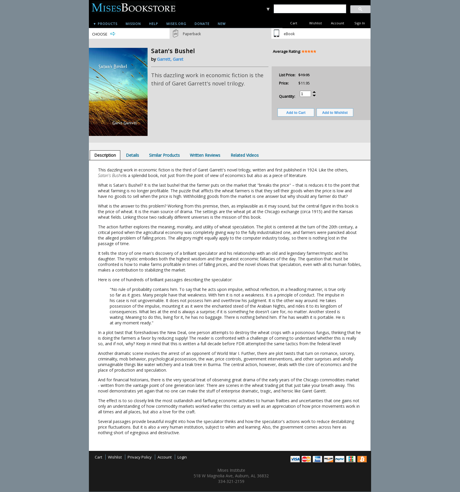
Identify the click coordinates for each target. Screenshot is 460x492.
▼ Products (105, 23)
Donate (202, 23)
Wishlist (315, 23)
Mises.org (176, 23)
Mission (133, 23)
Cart (293, 23)
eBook (289, 33)
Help (153, 23)
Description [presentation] (105, 155)
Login (182, 457)
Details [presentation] (132, 155)
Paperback (192, 33)
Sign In (359, 23)
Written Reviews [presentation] (205, 155)
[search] (310, 9)
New (222, 23)
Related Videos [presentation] (245, 155)
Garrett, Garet (170, 59)
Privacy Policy (140, 457)
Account (337, 23)
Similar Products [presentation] (164, 155)
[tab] (105, 155)
